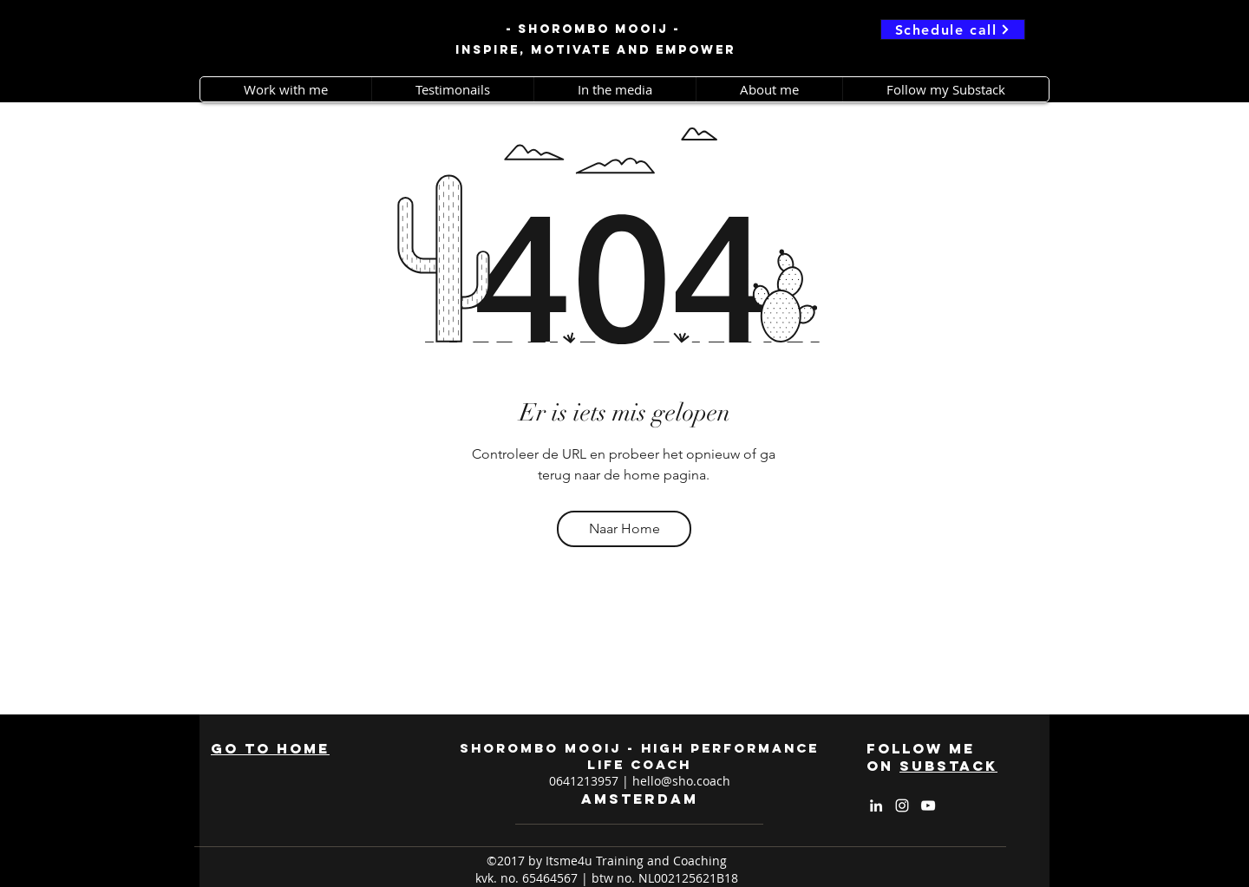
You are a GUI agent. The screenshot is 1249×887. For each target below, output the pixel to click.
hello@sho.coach (681, 781)
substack (948, 765)
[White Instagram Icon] (902, 805)
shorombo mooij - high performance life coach (639, 756)
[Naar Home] (624, 529)
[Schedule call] (952, 29)
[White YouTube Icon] (928, 805)
